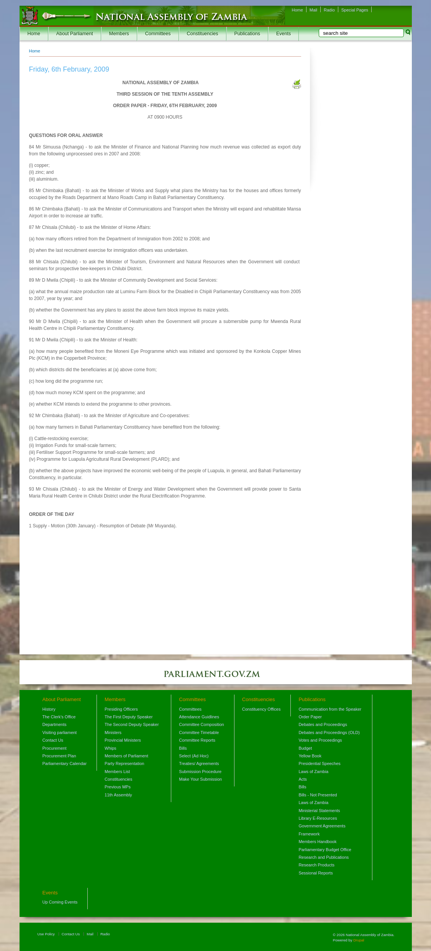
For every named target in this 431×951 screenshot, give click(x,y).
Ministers (113, 732)
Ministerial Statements (319, 810)
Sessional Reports (315, 873)
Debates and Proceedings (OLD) (329, 732)
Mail (313, 10)
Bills (183, 748)
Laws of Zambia (313, 771)
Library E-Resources (317, 818)
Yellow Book (309, 756)
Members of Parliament (126, 756)
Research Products (316, 865)
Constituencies (202, 33)
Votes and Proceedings (320, 740)
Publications (247, 33)
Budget (305, 748)
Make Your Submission (200, 779)
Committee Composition (201, 724)
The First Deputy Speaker (128, 716)
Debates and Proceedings (322, 724)
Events (283, 33)
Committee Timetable (199, 732)
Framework (309, 834)
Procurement (55, 748)
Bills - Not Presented (317, 795)
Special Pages (354, 10)
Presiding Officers (121, 709)
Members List (117, 771)
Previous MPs (118, 787)
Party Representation (124, 763)
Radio (329, 10)
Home (297, 10)
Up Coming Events (60, 902)
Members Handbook (317, 841)
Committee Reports (197, 740)
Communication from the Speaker (329, 709)
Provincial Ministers (123, 740)
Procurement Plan (59, 756)
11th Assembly (118, 795)
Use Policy (46, 934)
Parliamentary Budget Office (324, 849)
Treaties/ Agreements (199, 763)
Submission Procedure (200, 771)
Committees (158, 33)
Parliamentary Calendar (65, 763)
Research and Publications (323, 857)
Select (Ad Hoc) (193, 756)
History (49, 709)
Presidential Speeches (319, 763)
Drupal (358, 940)
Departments (55, 724)
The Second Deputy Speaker (132, 724)
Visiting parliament (60, 732)
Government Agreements (321, 826)
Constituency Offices (261, 709)
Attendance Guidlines (199, 716)
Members (119, 33)
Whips (110, 748)
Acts (302, 779)
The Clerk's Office (59, 716)
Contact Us (53, 740)
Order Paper (310, 716)
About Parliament (74, 33)
